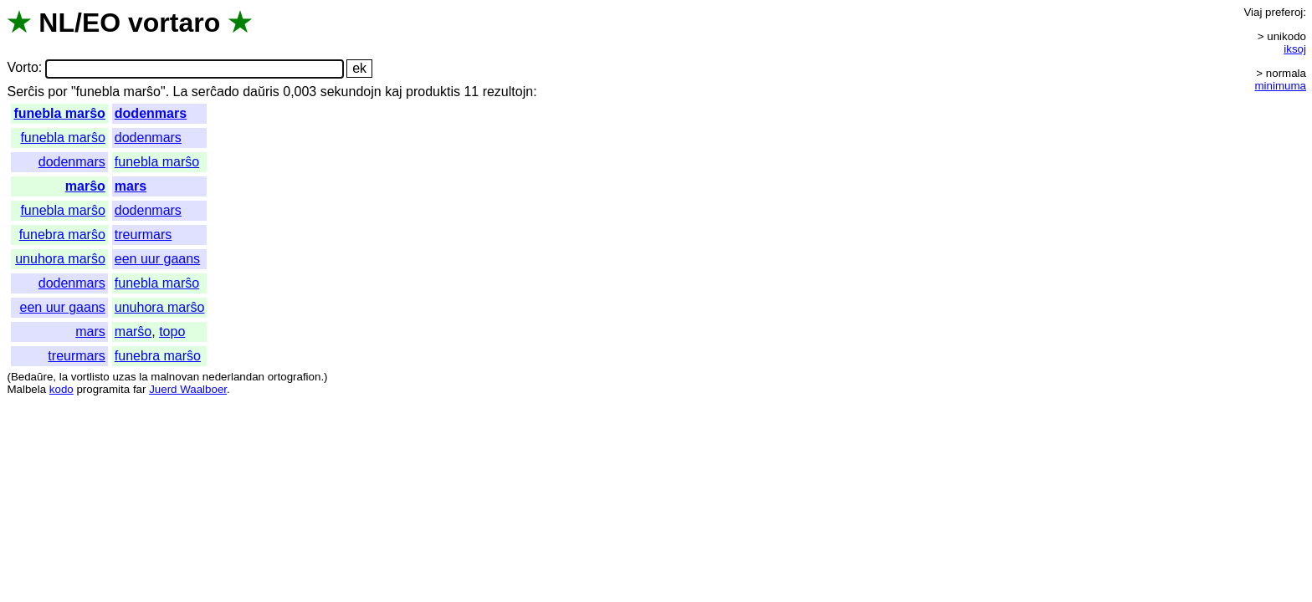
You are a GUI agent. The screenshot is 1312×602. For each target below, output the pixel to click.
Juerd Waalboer (188, 389)
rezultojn (508, 91)
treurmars (143, 234)
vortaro (174, 23)
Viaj (1252, 12)
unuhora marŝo (60, 259)
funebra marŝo (62, 234)
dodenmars (151, 113)
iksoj (1295, 49)
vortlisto (90, 376)
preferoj (1284, 12)
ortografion (294, 376)
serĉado (215, 91)
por (57, 91)
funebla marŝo (59, 113)
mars (130, 186)
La (180, 91)
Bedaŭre (32, 376)
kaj (393, 91)
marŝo (85, 186)
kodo (61, 389)
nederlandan (233, 376)
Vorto (22, 68)
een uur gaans (157, 259)
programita (103, 389)
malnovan (175, 376)
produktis (433, 91)
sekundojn (351, 91)
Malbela (26, 389)
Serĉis (25, 91)
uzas (124, 376)
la (63, 376)
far (139, 389)
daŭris (261, 91)
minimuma (1280, 85)
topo (172, 331)
